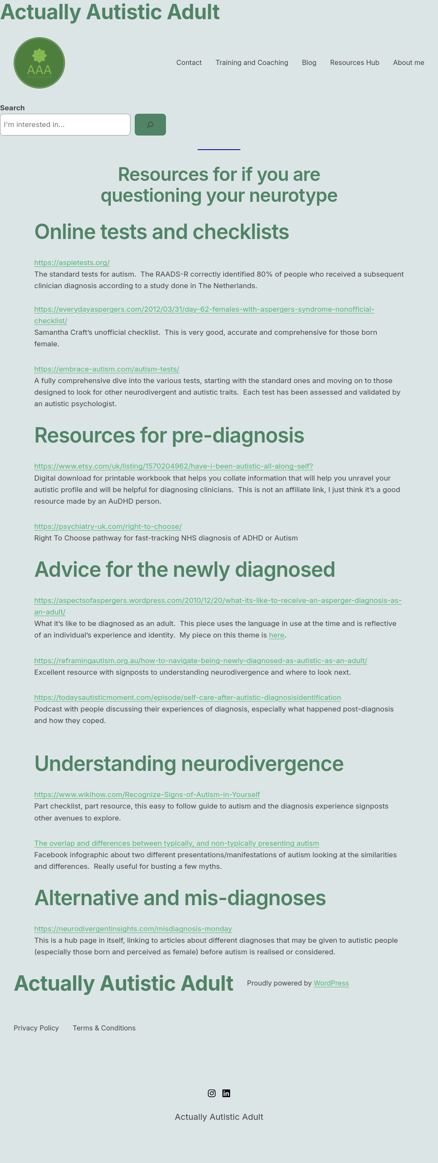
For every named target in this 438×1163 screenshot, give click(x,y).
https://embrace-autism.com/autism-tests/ (106, 369)
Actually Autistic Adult (124, 983)
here (276, 635)
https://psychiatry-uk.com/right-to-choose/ (108, 526)
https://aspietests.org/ (72, 262)
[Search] (150, 125)
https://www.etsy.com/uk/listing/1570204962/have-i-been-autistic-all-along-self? (173, 466)
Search (12, 107)
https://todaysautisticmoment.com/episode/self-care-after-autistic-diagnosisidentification (187, 697)
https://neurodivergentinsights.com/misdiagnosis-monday (133, 928)
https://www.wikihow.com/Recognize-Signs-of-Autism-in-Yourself (147, 794)
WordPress (331, 983)
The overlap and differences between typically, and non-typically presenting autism (176, 843)
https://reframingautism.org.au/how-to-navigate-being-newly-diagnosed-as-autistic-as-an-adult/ (200, 660)
